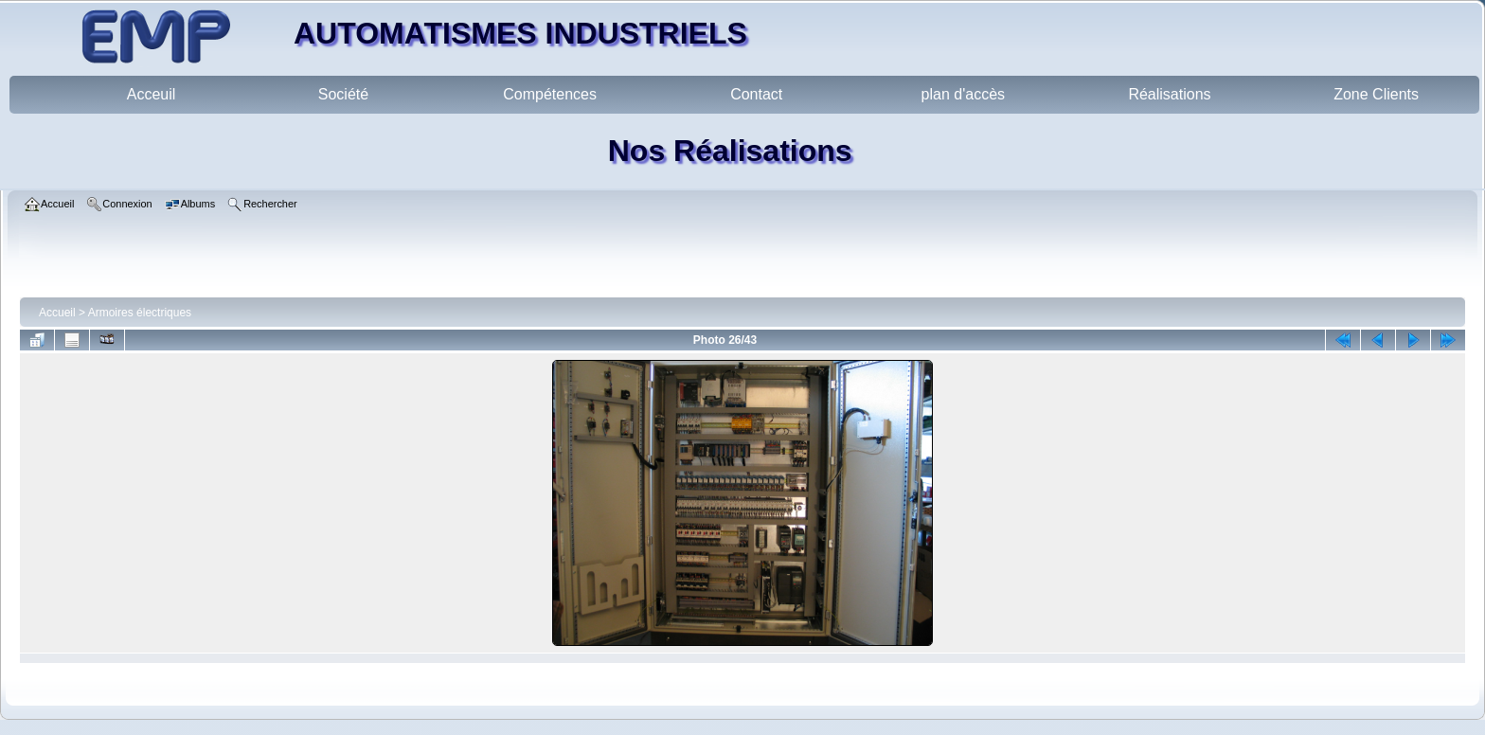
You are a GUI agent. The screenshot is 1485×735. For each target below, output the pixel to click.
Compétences (550, 94)
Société (343, 94)
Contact (756, 94)
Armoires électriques (139, 312)
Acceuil (151, 94)
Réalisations (1169, 94)
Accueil (57, 312)
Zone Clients (1376, 94)
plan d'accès (963, 94)
